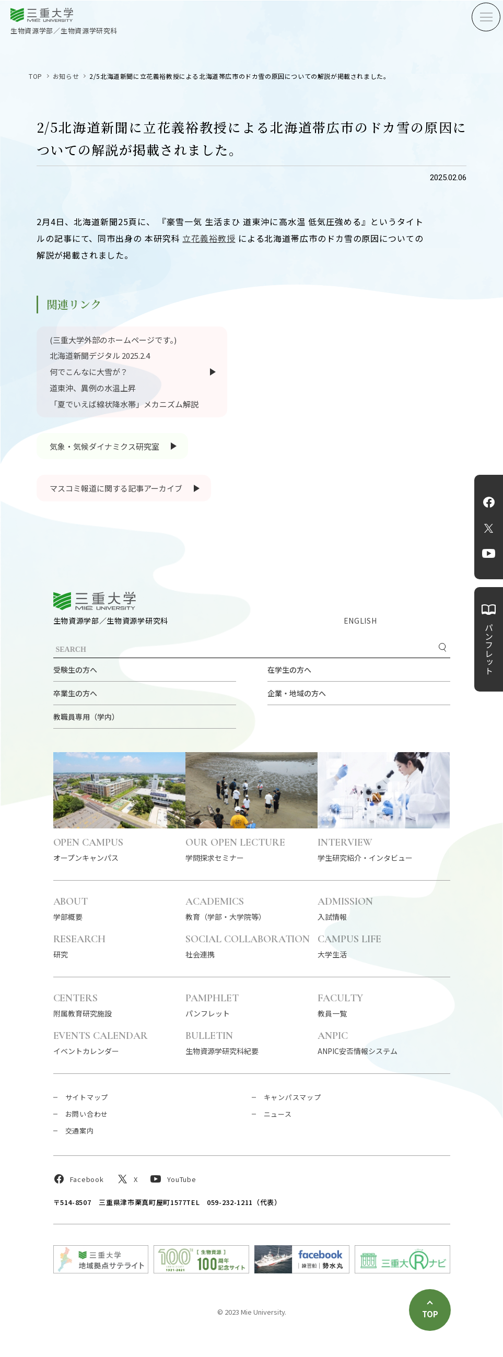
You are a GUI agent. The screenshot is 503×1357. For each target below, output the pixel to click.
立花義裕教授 (208, 238)
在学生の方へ (289, 669)
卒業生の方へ (75, 693)
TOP (35, 76)
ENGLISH (360, 620)
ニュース (278, 1114)
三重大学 (94, 601)
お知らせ (66, 76)
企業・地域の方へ (296, 693)
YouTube (488, 553)
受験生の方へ (75, 669)
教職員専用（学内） (86, 716)
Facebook (489, 502)
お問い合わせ (87, 1114)
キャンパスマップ (292, 1097)
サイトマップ (87, 1097)
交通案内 (79, 1131)
